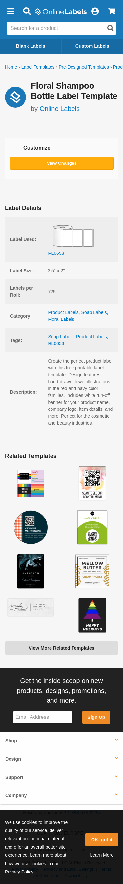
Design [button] (13, 759)
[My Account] (95, 11)
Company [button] (16, 795)
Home (11, 67)
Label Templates (38, 67)
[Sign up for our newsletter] (42, 717)
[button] (10, 11)
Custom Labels (92, 46)
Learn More (101, 855)
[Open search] (110, 28)
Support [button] (14, 777)
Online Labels (60, 108)
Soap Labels (94, 312)
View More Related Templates (61, 648)
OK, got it (102, 839)
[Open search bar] (26, 11)
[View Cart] (111, 11)
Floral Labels (61, 319)
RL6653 (56, 343)
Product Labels (63, 312)
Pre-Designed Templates (84, 67)
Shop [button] (11, 740)
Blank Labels (30, 46)
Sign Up (96, 717)
